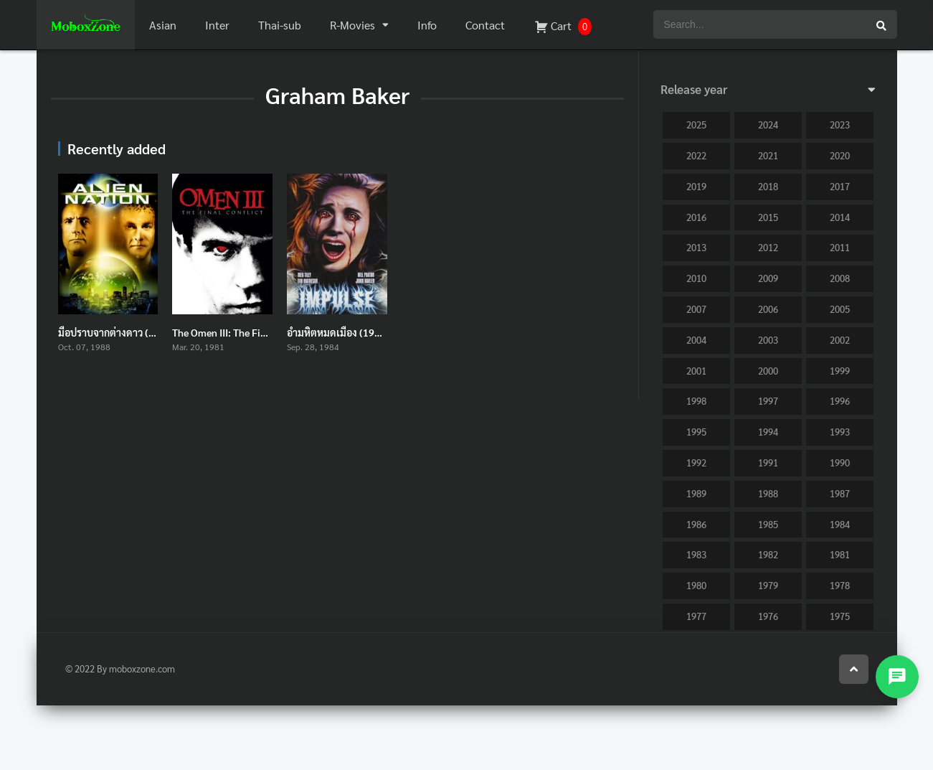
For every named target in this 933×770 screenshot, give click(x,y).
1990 (840, 462)
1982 (768, 554)
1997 (768, 401)
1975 (840, 616)
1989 (696, 493)
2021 (768, 155)
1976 (768, 616)
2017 (840, 186)
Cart (563, 26)
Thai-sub (279, 24)
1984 (840, 524)
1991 (768, 462)
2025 (696, 124)
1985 (768, 524)
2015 (768, 217)
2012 (768, 247)
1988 (768, 493)
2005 (840, 309)
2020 (840, 155)
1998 (696, 401)
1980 (696, 585)
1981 (840, 554)
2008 (840, 278)
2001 (696, 371)
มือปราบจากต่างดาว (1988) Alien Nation (145, 332)
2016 (696, 217)
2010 (696, 278)
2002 (840, 340)
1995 (696, 432)
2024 (768, 124)
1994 (768, 432)
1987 (840, 493)
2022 (696, 155)
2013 (696, 247)
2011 (840, 247)
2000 (768, 371)
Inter (217, 24)
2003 (768, 340)
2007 (696, 309)
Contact (485, 24)
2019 (696, 186)
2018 (768, 186)
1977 (696, 616)
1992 (696, 462)
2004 (696, 340)
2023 (840, 124)
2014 (840, 217)
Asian (162, 24)
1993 (840, 432)
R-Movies (352, 24)
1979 (768, 585)
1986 (696, 524)
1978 (840, 585)
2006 (768, 309)
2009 (768, 278)
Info (427, 24)
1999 (840, 371)
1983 (696, 554)
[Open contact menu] (897, 676)
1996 (840, 401)
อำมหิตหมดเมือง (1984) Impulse (357, 332)
